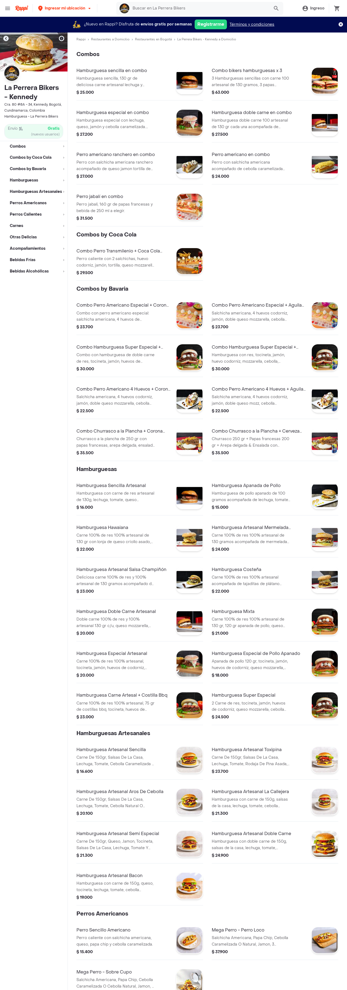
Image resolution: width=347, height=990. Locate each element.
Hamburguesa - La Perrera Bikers (31, 116)
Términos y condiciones (252, 24)
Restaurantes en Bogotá (153, 39)
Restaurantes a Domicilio (110, 39)
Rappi (81, 39)
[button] (65, 8)
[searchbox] (199, 8)
